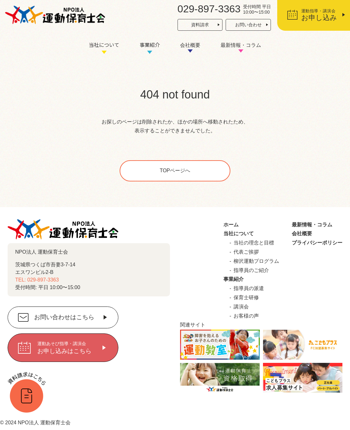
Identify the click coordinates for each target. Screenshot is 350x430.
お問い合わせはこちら (64, 317)
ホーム (231, 224)
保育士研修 (246, 297)
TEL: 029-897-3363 (37, 279)
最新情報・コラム (241, 45)
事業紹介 (150, 44)
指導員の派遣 (249, 288)
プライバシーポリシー (317, 242)
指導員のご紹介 (251, 270)
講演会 (241, 306)
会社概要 (190, 45)
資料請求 (200, 24)
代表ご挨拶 (246, 252)
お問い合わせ (248, 24)
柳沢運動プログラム (256, 261)
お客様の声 (246, 316)
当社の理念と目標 (254, 242)
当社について (104, 44)
